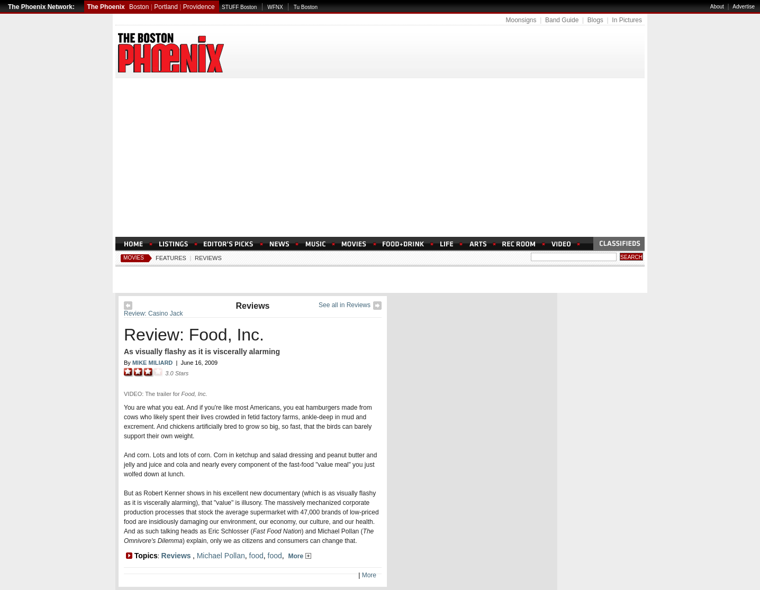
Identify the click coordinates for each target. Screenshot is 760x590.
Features (171, 258)
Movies (133, 258)
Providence (199, 7)
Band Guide (561, 20)
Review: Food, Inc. (194, 334)
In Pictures (627, 20)
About (717, 7)
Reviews (208, 258)
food (256, 555)
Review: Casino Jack (153, 313)
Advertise (743, 7)
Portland (166, 7)
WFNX (275, 7)
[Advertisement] (380, 158)
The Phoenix (105, 7)
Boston (139, 7)
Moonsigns (520, 20)
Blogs (595, 20)
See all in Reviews (344, 305)
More (299, 556)
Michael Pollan (221, 555)
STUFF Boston (239, 7)
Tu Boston (306, 7)
